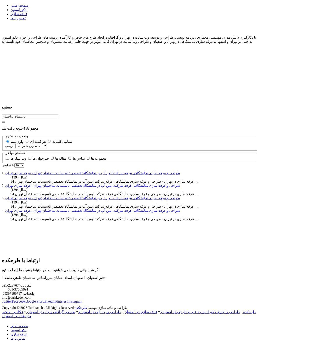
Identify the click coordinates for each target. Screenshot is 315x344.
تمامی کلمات (61, 141)
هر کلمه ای (38, 141)
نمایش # (8, 165)
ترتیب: (10, 146)
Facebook (18, 301)
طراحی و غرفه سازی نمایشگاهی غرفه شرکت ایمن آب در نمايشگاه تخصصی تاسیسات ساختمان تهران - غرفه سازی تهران (92, 173)
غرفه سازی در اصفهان (140, 312)
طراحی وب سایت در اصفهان (99, 312)
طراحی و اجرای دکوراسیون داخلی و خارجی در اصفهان (200, 312)
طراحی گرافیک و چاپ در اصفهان (50, 312)
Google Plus (34, 301)
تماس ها (80, 158)
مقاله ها (62, 158)
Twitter (7, 301)
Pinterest (61, 301)
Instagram (75, 301)
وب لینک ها (20, 158)
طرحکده (81, 308)
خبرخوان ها (43, 158)
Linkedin (49, 301)
